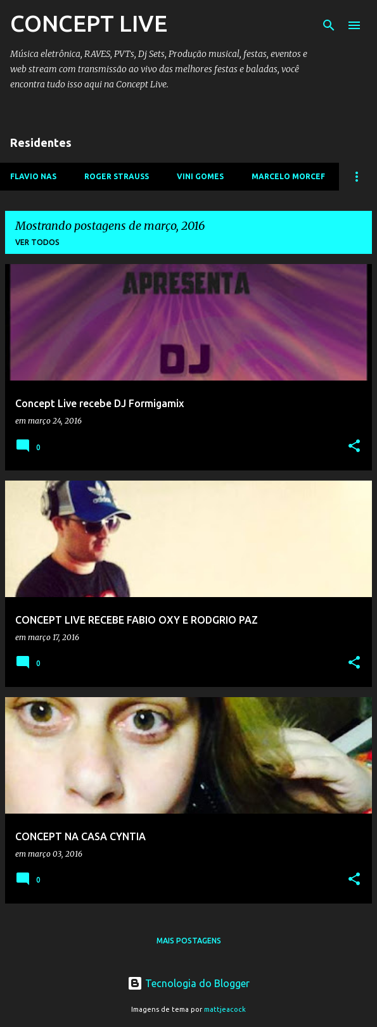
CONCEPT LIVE (88, 23)
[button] (354, 446)
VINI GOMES (200, 176)
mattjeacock (225, 1009)
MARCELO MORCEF (288, 176)
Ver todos (37, 242)
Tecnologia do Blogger (188, 983)
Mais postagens (189, 940)
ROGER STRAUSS (116, 176)
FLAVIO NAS (33, 176)
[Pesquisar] (328, 25)
